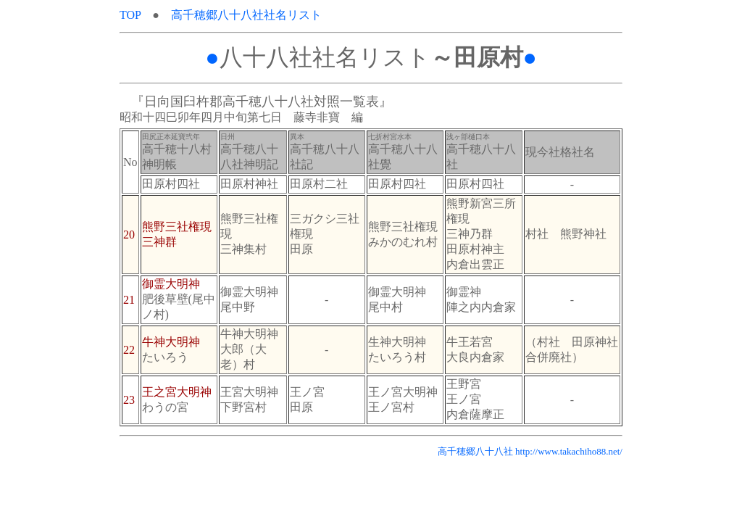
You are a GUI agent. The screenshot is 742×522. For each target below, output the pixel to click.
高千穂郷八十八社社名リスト (246, 15)
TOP (136, 15)
